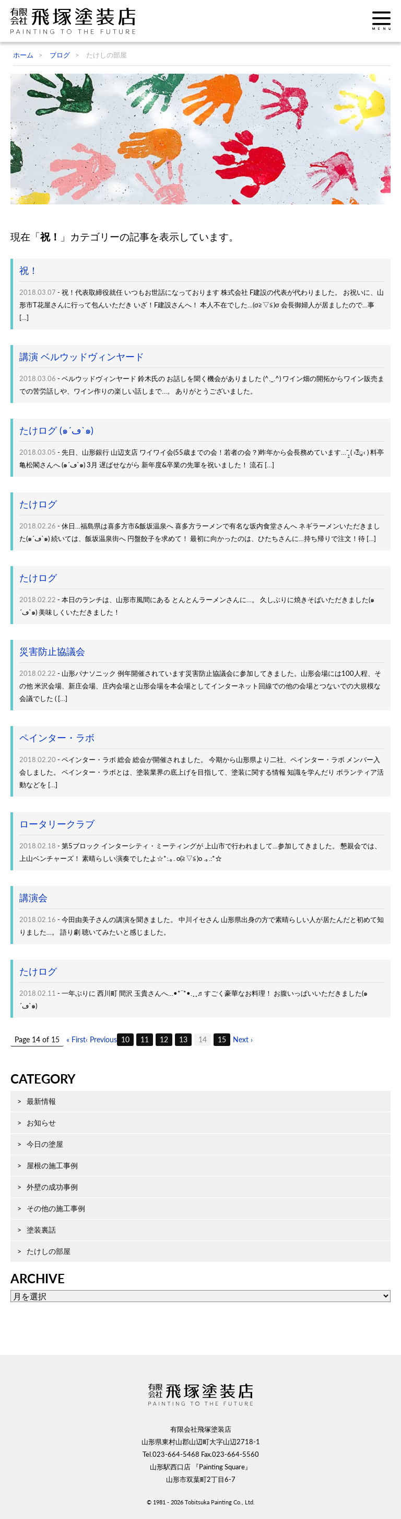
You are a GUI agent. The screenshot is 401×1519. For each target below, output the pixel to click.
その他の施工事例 (56, 1208)
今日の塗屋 (45, 1144)
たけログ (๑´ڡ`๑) (56, 430)
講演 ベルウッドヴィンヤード (81, 356)
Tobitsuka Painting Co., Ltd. (220, 1502)
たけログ (38, 504)
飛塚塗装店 (75, 21)
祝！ (28, 270)
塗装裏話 (41, 1229)
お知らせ (41, 1122)
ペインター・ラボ (57, 737)
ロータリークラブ (57, 824)
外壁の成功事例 (52, 1186)
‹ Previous (101, 1039)
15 (222, 1039)
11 (144, 1039)
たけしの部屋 (48, 1251)
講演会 (33, 897)
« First (76, 1039)
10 (125, 1039)
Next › (243, 1039)
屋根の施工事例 (52, 1165)
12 (164, 1039)
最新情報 (41, 1101)
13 (183, 1039)
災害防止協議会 (52, 651)
